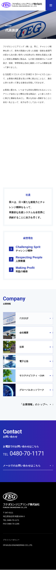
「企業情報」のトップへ (34, 404)
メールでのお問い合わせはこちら (22, 466)
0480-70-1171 (28, 454)
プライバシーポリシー (12, 541)
